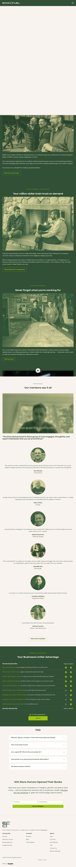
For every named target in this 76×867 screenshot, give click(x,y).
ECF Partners (54, 842)
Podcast (28, 836)
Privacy (40, 860)
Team (51, 836)
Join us (38, 718)
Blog (27, 839)
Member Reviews (55, 851)
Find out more (9, 359)
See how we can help (11, 173)
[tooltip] (46, 714)
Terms (44, 860)
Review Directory (7, 842)
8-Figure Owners (7, 845)
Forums (4, 836)
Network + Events (7, 839)
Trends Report (30, 842)
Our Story (53, 839)
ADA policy (44, 830)
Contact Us (53, 848)
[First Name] (25, 802)
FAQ (51, 845)
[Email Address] (50, 802)
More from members (38, 639)
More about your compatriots (14, 269)
